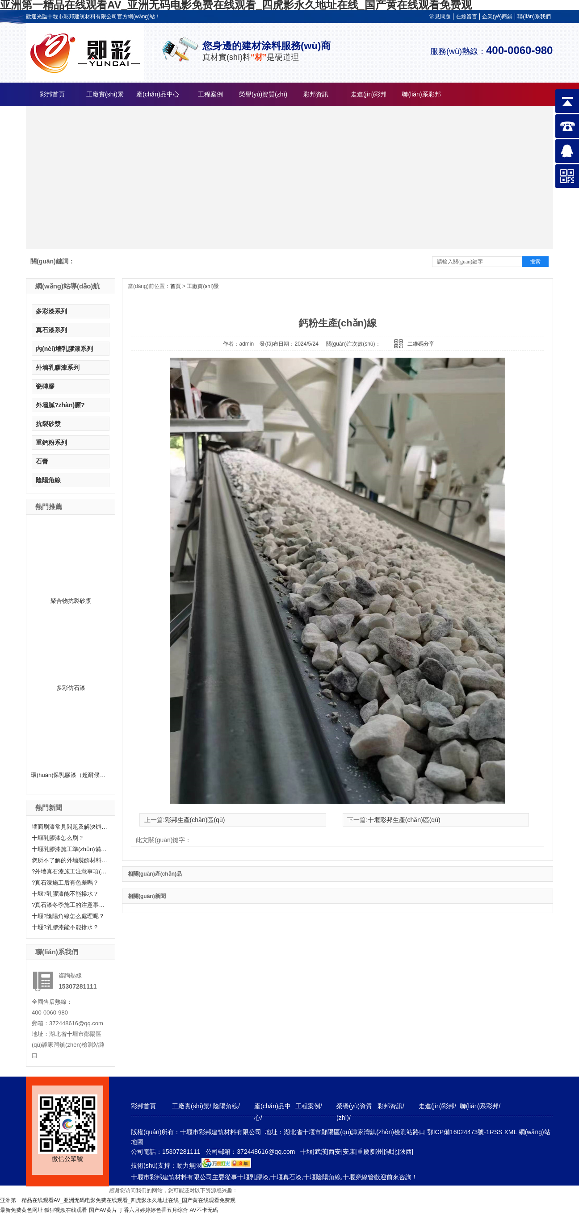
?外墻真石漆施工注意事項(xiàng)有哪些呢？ (70, 871)
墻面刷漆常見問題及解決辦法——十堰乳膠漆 (70, 826)
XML (511, 1132)
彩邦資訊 (315, 94)
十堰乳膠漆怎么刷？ (58, 838)
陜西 (405, 1151)
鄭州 (377, 1151)
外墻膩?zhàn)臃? (60, 405)
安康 (349, 1151)
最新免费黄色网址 (21, 1210)
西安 (334, 1151)
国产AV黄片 (103, 1210)
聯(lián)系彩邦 (421, 94)
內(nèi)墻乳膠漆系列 (64, 348)
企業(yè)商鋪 (497, 16)
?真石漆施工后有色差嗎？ (65, 882)
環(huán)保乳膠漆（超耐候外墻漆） (77, 775)
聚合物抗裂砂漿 (70, 600)
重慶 (363, 1151)
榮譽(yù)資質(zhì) (263, 94)
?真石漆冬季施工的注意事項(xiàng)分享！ (70, 905)
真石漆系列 (51, 330)
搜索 (535, 262)
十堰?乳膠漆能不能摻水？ (65, 927)
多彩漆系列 (51, 311)
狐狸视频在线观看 (65, 1210)
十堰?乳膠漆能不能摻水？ (65, 893)
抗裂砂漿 (48, 423)
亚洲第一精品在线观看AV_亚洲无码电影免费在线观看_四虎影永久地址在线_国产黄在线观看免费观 (117, 1200)
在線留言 (466, 16)
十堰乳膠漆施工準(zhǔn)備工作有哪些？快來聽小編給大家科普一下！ (70, 849)
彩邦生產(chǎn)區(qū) (195, 819)
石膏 (42, 461)
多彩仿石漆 (70, 688)
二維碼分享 (420, 344)
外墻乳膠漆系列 (58, 367)
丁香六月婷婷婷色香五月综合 (153, 1210)
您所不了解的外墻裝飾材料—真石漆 (70, 860)
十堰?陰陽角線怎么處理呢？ (68, 916)
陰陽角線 (48, 480)
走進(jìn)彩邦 (368, 94)
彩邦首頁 (52, 94)
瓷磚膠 (45, 386)
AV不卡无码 (204, 1210)
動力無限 (188, 1165)
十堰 (306, 1151)
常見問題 (440, 16)
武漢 (321, 1151)
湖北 (391, 1151)
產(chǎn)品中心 (157, 94)
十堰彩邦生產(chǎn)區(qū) (404, 819)
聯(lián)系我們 (534, 16)
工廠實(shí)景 (105, 94)
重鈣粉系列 (51, 442)
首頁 (175, 286)
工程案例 (210, 94)
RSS (497, 1132)
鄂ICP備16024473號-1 (458, 1132)
